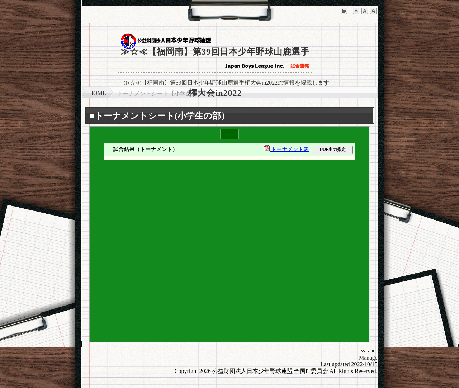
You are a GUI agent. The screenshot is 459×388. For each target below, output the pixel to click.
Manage (368, 358)
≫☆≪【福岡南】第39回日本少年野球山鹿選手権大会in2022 (215, 60)
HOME (97, 93)
